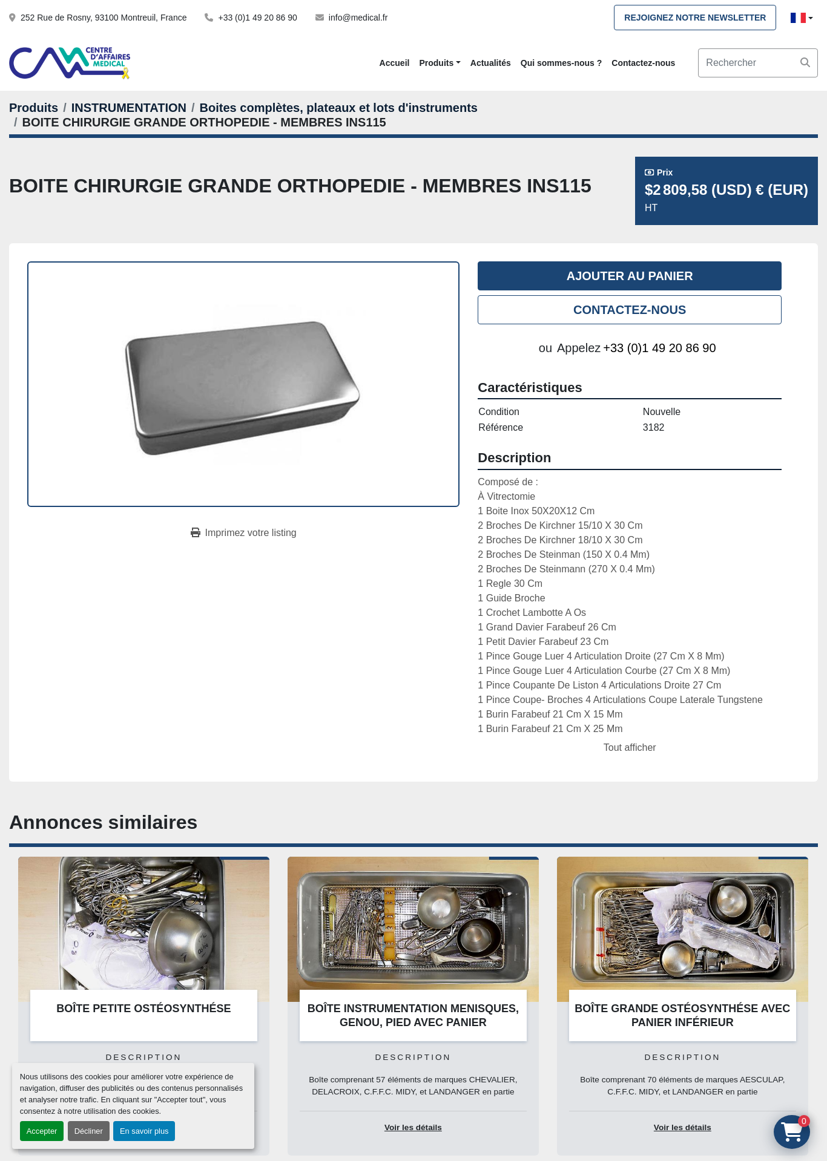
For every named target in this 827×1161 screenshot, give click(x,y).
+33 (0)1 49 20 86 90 (257, 17)
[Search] (758, 62)
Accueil (395, 63)
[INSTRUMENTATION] (128, 107)
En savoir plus (144, 1131)
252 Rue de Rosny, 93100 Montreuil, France (103, 17)
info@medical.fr (358, 17)
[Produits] (33, 107)
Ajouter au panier (630, 276)
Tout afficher (630, 747)
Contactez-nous (643, 63)
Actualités (490, 63)
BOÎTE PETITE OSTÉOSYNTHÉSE (143, 1008)
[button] (439, 63)
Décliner (88, 1131)
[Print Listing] (243, 533)
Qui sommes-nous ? (561, 63)
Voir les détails (413, 1127)
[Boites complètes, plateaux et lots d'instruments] (339, 107)
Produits (436, 63)
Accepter (42, 1131)
